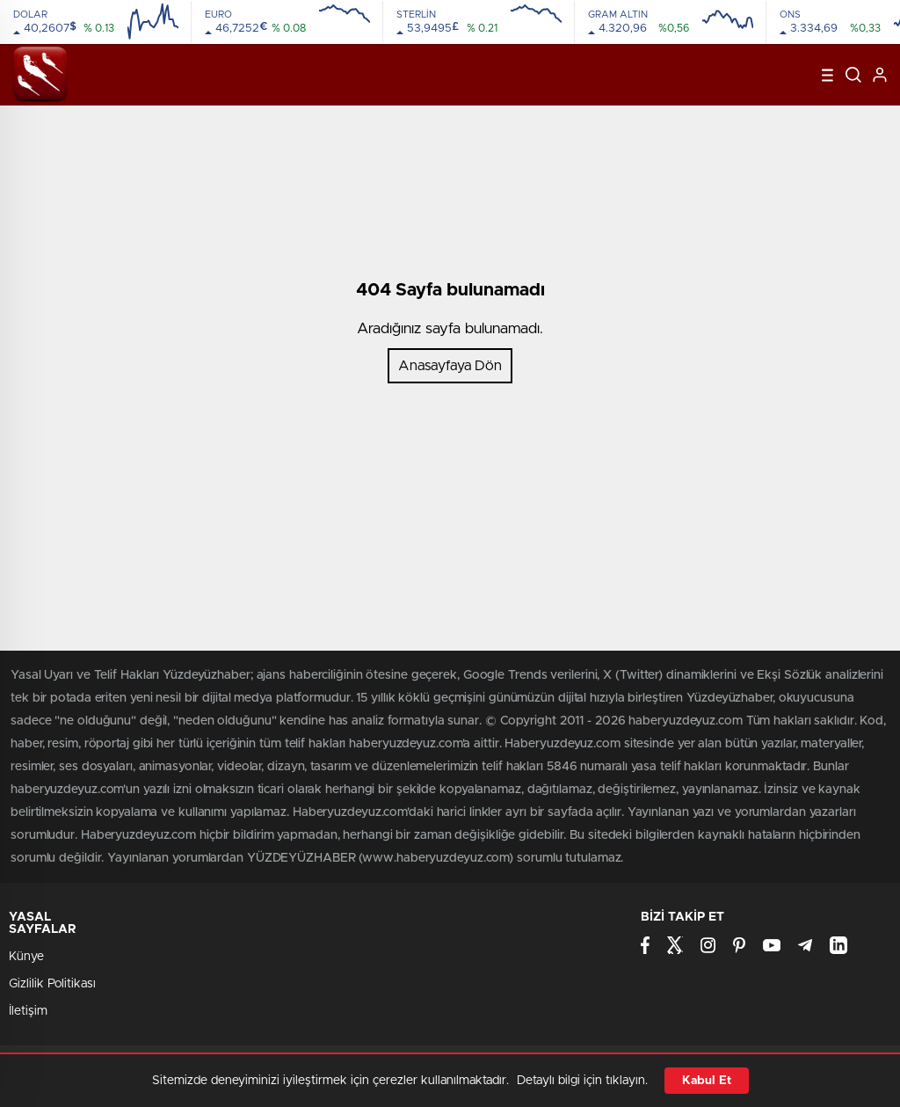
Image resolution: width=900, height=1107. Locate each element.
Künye (26, 956)
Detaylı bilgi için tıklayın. (582, 1080)
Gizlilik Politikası (52, 984)
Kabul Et (706, 1080)
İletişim (28, 1011)
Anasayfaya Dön (450, 366)
